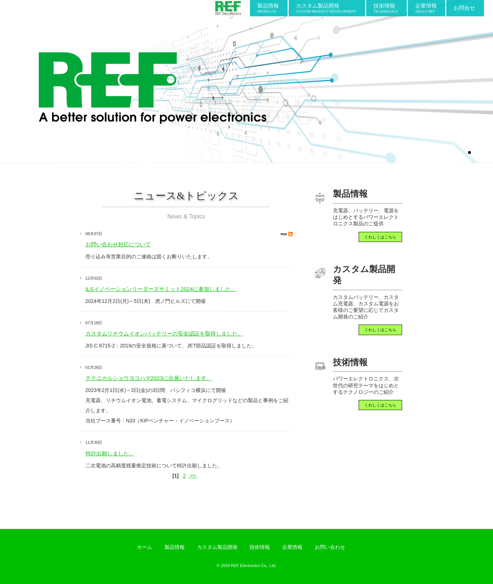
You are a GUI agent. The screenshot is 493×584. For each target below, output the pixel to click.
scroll (247, 145)
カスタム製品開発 (217, 547)
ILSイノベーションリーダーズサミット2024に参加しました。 (161, 289)
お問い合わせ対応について (118, 244)
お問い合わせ (330, 547)
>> (192, 476)
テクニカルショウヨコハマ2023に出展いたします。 (148, 378)
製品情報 (174, 547)
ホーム (144, 547)
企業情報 (292, 547)
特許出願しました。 (109, 453)
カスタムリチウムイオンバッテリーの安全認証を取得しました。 (164, 333)
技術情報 (260, 547)
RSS (287, 234)
